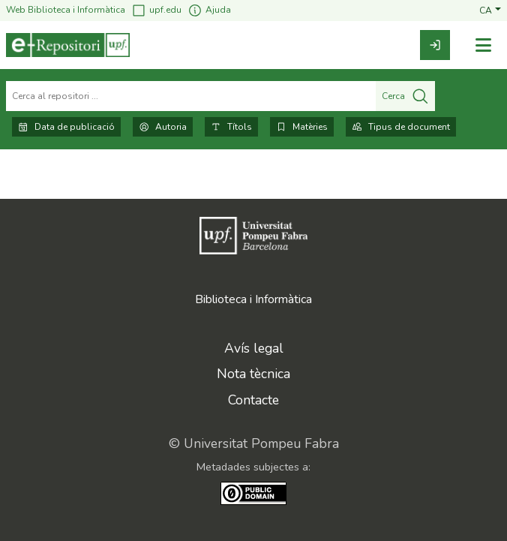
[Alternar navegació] (483, 45)
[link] (435, 45)
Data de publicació (66, 127)
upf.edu (156, 10)
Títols (231, 127)
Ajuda (209, 10)
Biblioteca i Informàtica (253, 299)
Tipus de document (401, 127)
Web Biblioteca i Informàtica (65, 10)
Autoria (163, 127)
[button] (490, 10)
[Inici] (68, 45)
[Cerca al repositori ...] (191, 96)
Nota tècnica (253, 374)
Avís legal (254, 348)
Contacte (253, 400)
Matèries (302, 127)
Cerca (405, 96)
